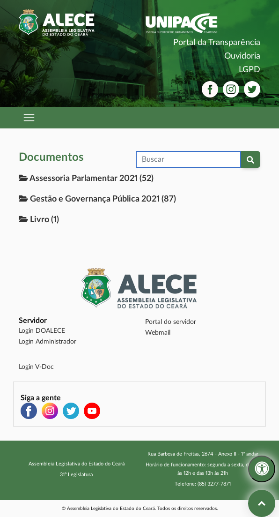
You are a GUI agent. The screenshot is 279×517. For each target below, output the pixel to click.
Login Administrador (47, 341)
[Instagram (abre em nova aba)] (231, 89)
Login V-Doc (36, 367)
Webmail (157, 333)
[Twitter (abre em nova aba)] (252, 89)
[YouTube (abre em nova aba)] (92, 410)
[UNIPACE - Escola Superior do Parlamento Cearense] (203, 23)
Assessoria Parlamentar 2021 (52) (86, 178)
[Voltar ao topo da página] (261, 503)
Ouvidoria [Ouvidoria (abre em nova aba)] (242, 56)
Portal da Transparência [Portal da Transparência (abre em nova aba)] (216, 42)
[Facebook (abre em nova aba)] (210, 89)
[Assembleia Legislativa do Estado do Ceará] (76, 22)
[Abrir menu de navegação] (29, 117)
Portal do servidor (170, 322)
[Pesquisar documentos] (250, 159)
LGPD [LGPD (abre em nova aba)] (249, 70)
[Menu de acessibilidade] (261, 469)
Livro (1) (39, 219)
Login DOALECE (42, 331)
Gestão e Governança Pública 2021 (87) (97, 199)
